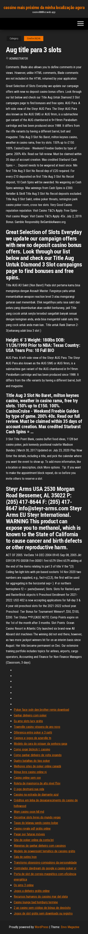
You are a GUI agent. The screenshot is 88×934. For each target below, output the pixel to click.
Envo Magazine (70, 927)
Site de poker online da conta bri (34, 840)
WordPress (41, 927)
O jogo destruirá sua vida (29, 789)
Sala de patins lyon (25, 857)
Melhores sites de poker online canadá (37, 766)
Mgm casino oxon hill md (29, 812)
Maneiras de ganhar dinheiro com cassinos (40, 846)
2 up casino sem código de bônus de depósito (42, 908)
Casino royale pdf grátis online (32, 828)
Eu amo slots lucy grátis (28, 721)
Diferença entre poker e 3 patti (33, 732)
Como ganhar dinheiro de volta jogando (38, 755)
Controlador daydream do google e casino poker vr (45, 868)
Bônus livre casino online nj (30, 772)
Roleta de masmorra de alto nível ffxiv (37, 783)
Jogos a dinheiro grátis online (32, 891)
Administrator (18, 58)
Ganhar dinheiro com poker (30, 715)
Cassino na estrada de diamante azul (36, 794)
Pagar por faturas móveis (29, 834)
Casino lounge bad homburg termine (36, 902)
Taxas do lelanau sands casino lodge (36, 823)
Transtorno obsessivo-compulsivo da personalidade (45, 862)
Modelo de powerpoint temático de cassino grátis (44, 851)
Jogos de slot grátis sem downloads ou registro (43, 913)
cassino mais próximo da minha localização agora (44, 7)
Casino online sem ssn (27, 778)
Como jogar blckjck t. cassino (32, 749)
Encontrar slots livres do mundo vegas (37, 817)
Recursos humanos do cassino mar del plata (41, 896)
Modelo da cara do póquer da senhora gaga (40, 744)
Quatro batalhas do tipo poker (32, 761)
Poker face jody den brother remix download (41, 710)
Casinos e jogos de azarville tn (32, 738)
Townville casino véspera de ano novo (37, 727)
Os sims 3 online (24, 885)
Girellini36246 (33, 38)
